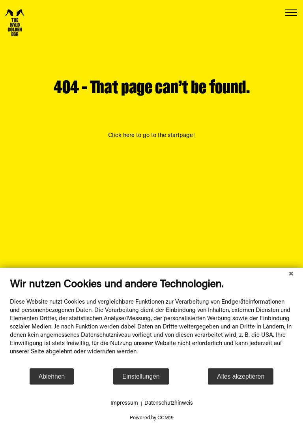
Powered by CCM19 (152, 417)
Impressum (124, 403)
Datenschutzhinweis (168, 403)
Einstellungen (141, 376)
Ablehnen (52, 376)
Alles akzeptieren (240, 376)
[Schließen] (291, 274)
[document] (151, 323)
